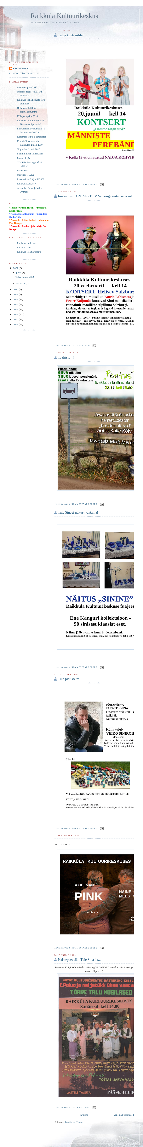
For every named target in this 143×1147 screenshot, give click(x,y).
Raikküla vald (24, 247)
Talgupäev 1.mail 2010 (28, 149)
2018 (16, 299)
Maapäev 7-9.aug (25, 174)
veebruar (21, 283)
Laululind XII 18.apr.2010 (30, 153)
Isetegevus (22, 170)
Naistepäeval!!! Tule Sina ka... (79, 960)
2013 (16, 324)
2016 (16, 309)
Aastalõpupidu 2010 (27, 87)
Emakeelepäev (24, 158)
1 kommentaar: (81, 346)
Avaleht (84, 1114)
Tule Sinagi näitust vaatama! (78, 512)
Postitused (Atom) (74, 1121)
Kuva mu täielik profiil (24, 74)
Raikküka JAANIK (26, 183)
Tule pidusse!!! (68, 679)
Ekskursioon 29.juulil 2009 (30, 179)
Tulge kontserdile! (71, 35)
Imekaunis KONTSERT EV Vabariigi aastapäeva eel (95, 196)
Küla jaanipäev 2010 (27, 116)
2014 (16, 319)
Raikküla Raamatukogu (29, 251)
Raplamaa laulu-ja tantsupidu (31, 136)
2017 (16, 304)
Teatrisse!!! (66, 357)
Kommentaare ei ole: (85, 184)
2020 (16, 289)
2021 (16, 268)
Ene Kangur (20, 68)
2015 (16, 314)
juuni (19, 272)
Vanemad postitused (124, 1114)
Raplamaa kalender (26, 243)
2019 (16, 294)
